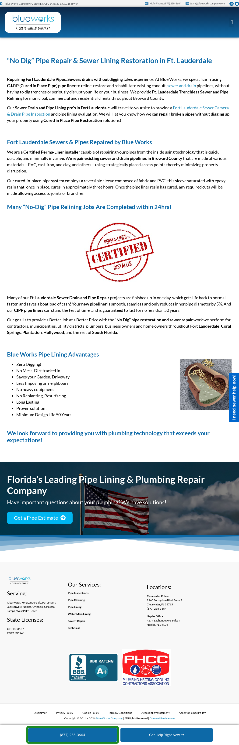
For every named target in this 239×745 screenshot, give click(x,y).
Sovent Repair (76, 621)
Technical (74, 628)
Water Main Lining (79, 614)
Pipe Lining (74, 607)
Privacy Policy (64, 712)
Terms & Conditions (120, 712)
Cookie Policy (90, 712)
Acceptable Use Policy (192, 712)
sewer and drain (181, 85)
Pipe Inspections (78, 593)
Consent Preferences (162, 718)
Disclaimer (40, 712)
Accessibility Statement (155, 712)
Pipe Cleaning (76, 600)
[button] (231, 22)
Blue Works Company (109, 718)
